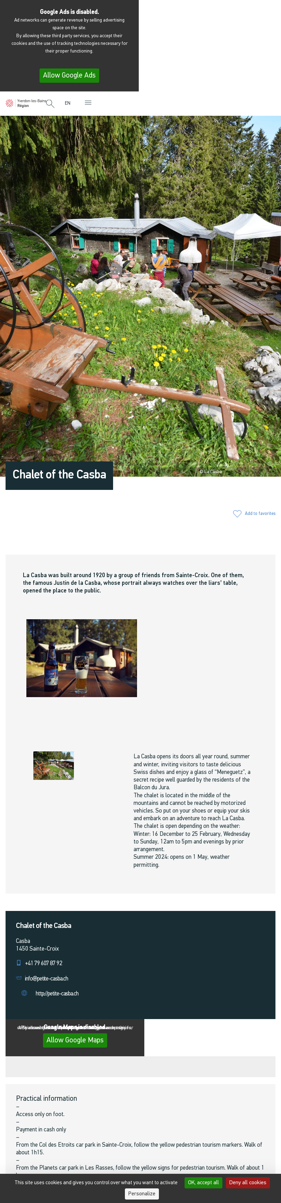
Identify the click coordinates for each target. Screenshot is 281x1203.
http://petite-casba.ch (57, 994)
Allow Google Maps (75, 1040)
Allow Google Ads (69, 75)
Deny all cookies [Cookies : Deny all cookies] (247, 1183)
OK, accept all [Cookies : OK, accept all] (203, 1183)
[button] (50, 104)
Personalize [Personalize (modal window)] (141, 1194)
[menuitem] (69, 103)
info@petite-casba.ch (46, 979)
